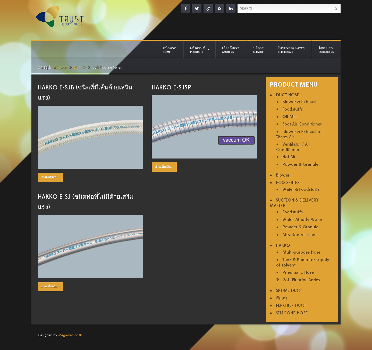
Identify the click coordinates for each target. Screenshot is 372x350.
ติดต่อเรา (326, 50)
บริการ (258, 50)
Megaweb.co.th (70, 335)
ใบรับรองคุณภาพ (291, 50)
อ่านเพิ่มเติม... (50, 177)
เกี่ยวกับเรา (230, 50)
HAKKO (79, 67)
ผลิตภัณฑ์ (198, 50)
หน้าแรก (169, 50)
